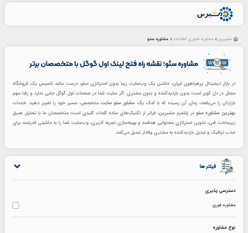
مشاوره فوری (124, 205)
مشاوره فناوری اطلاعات (193, 39)
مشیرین (225, 39)
